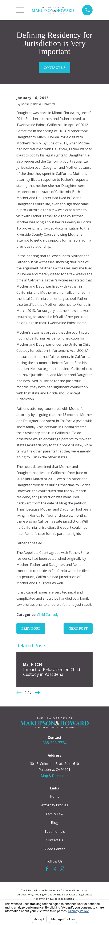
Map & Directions (54, 775)
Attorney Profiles (54, 805)
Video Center (54, 849)
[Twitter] (54, 869)
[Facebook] (47, 869)
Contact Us (54, 67)
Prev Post (30, 628)
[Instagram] (62, 869)
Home (54, 796)
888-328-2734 (54, 742)
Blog (54, 822)
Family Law (54, 814)
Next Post (78, 628)
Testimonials (54, 831)
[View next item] (37, 692)
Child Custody (47, 614)
